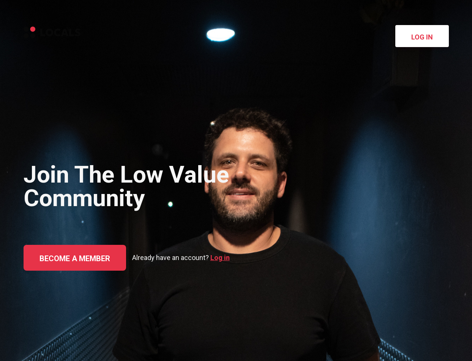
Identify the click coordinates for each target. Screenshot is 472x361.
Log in (422, 37)
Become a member (74, 258)
